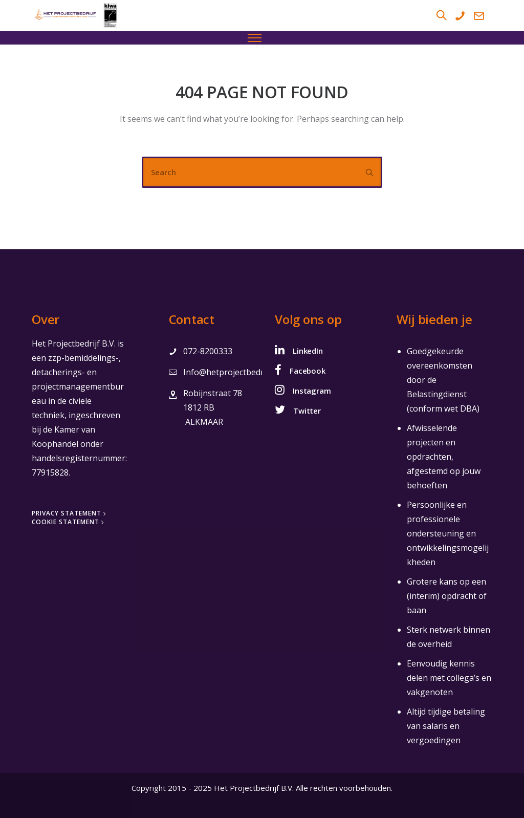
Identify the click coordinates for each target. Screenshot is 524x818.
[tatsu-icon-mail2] (479, 15)
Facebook (307, 370)
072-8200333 (207, 351)
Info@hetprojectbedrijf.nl (231, 372)
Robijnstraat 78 (212, 393)
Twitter (307, 410)
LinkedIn (308, 351)
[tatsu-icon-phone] (460, 15)
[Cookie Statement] (69, 522)
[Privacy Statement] (70, 513)
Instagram (312, 390)
